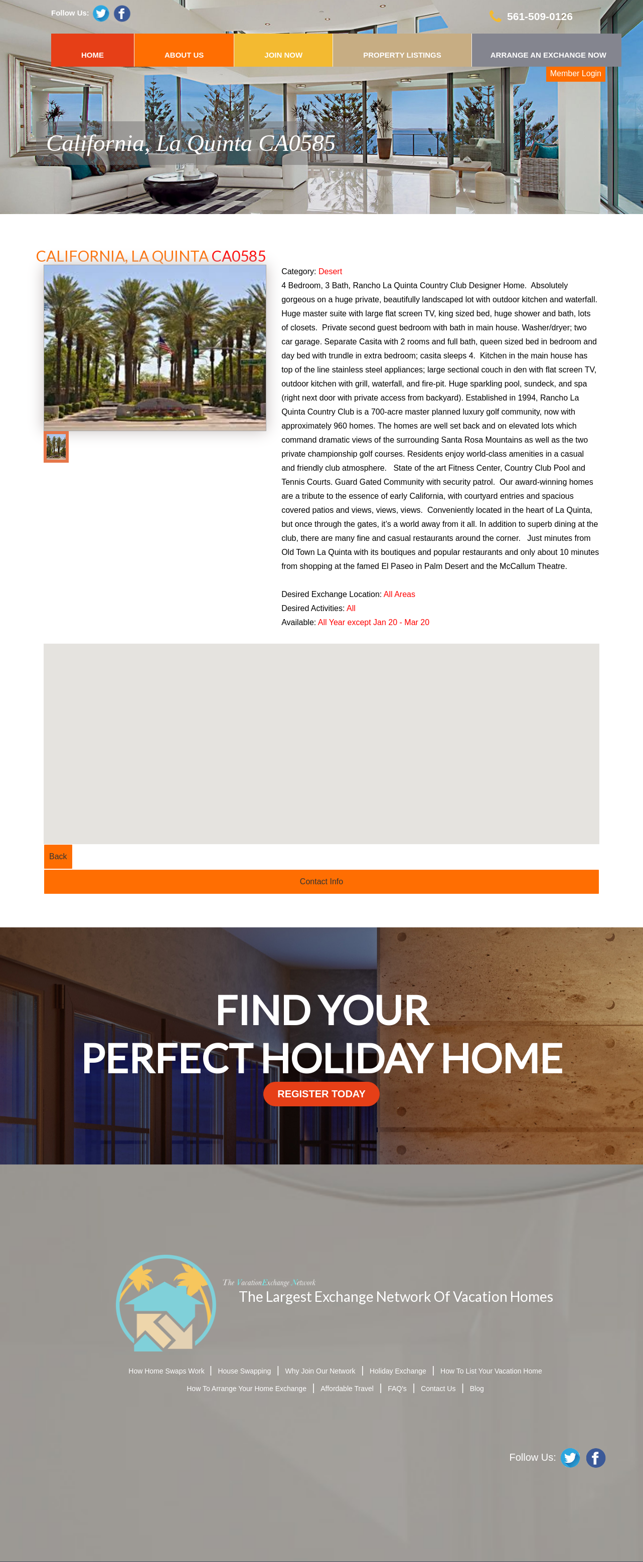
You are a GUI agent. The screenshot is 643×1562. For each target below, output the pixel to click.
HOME (92, 55)
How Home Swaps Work (167, 1371)
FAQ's (397, 1389)
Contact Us (438, 1389)
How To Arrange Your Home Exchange (246, 1389)
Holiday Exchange (398, 1371)
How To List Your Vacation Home (491, 1371)
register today (321, 1093)
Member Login (575, 73)
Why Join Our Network (320, 1371)
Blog (477, 1389)
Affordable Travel (347, 1389)
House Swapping (244, 1371)
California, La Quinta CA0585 (191, 143)
